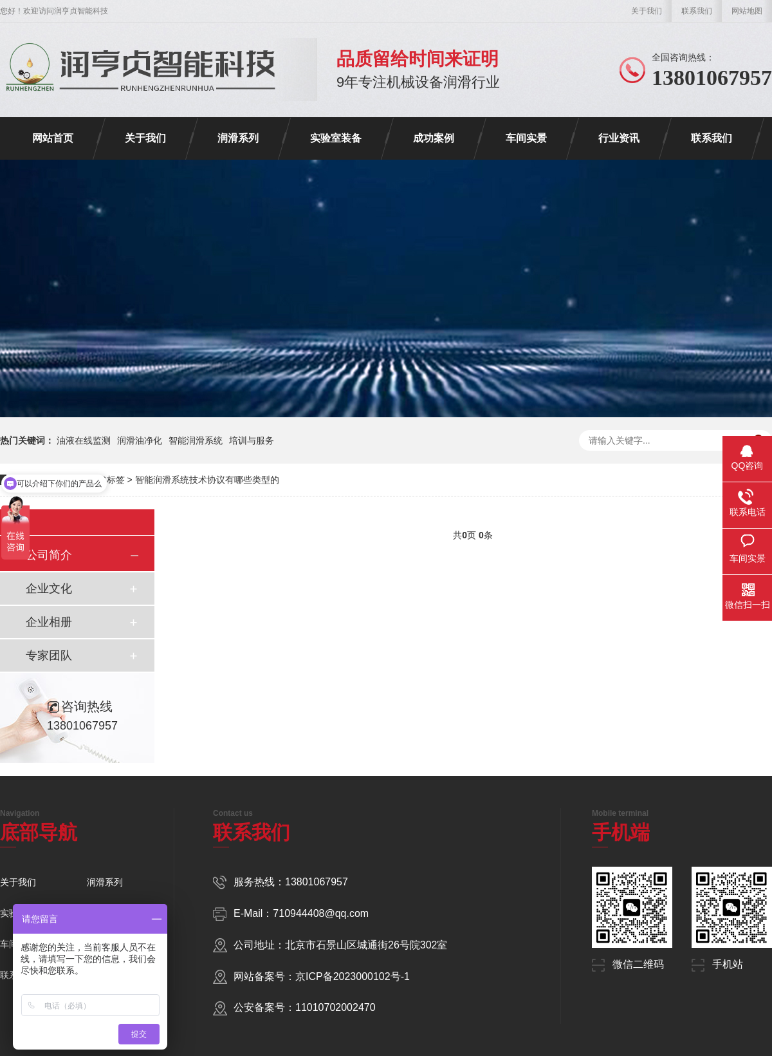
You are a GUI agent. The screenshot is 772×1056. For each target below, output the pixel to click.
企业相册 (49, 622)
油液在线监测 (84, 440)
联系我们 (696, 10)
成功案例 (433, 138)
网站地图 (746, 10)
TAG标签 (107, 480)
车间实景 (526, 138)
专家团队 (49, 655)
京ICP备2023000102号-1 (352, 976)
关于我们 (646, 10)
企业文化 (49, 588)
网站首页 (52, 138)
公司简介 (49, 555)
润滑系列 (238, 138)
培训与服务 (251, 440)
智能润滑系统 (196, 440)
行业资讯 (618, 138)
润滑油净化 (139, 440)
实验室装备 (336, 138)
